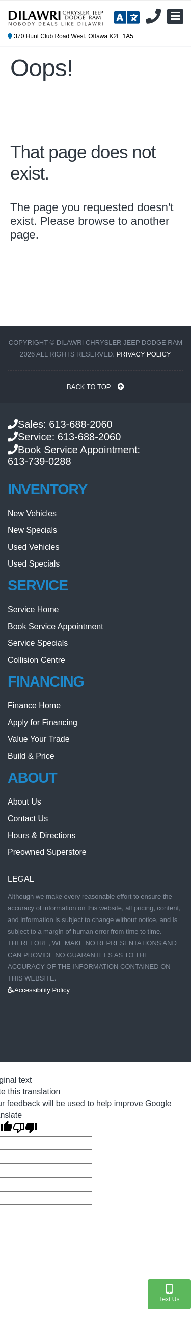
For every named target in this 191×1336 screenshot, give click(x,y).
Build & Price (31, 756)
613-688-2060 (81, 424)
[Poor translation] (25, 1128)
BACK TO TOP (95, 387)
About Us (24, 801)
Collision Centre (36, 660)
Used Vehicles (33, 547)
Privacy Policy (144, 354)
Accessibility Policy (39, 990)
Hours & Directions (41, 835)
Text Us (169, 1293)
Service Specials (38, 643)
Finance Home (34, 705)
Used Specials (34, 563)
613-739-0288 (39, 461)
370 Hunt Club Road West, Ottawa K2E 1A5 (70, 36)
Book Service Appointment (55, 626)
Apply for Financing (42, 722)
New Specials (32, 530)
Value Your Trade (39, 739)
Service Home (33, 609)
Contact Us (28, 818)
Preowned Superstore (47, 852)
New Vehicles (32, 513)
